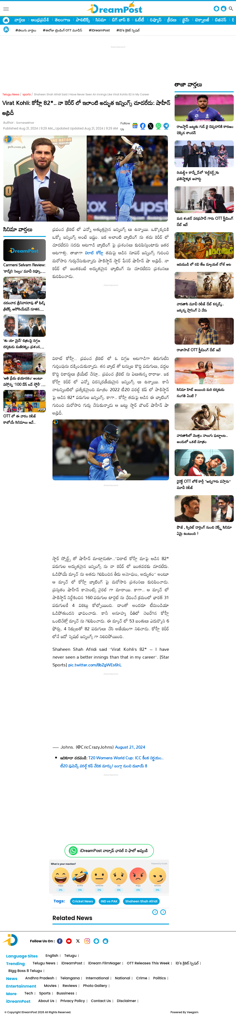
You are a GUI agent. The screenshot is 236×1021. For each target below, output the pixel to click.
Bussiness (65, 993)
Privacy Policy (72, 1001)
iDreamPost (71, 963)
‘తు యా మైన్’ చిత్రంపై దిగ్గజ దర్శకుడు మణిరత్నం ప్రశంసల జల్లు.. (22, 343)
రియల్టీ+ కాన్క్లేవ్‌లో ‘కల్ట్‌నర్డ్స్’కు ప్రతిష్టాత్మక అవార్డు (198, 175)
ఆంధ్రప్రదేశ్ (40, 19)
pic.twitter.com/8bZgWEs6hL (94, 665)
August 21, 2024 (130, 747)
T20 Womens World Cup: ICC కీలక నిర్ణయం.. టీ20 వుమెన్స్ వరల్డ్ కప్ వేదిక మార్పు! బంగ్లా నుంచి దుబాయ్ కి (111, 762)
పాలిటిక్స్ (83, 19)
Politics (159, 978)
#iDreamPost (99, 30)
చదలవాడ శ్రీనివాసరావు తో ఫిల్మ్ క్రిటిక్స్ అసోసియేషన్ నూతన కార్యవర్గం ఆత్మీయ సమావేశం (24, 306)
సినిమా (101, 19)
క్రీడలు (172, 19)
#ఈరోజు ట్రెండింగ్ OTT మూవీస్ (62, 30)
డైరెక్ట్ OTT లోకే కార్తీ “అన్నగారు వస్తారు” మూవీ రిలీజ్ (204, 484)
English (52, 955)
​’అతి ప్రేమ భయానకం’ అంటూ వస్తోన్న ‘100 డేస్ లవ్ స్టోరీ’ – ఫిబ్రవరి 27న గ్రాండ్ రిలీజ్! (23, 381)
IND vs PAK (109, 901)
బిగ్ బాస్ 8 (120, 19)
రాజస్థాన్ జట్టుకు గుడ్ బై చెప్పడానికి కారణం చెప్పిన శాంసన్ (205, 129)
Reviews (70, 985)
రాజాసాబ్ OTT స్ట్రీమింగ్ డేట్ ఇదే (199, 349)
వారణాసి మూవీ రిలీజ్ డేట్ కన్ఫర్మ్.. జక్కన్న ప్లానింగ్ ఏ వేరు (200, 307)
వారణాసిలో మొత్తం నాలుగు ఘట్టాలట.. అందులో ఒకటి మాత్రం (202, 438)
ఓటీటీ (139, 19)
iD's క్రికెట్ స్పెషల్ (187, 963)
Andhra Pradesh (39, 978)
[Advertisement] (118, 59)
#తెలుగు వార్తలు (25, 30)
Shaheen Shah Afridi (141, 901)
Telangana (70, 978)
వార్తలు (20, 19)
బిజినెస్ (220, 19)
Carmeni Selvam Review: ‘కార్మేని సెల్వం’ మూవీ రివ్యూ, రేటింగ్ (24, 268)
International (97, 978)
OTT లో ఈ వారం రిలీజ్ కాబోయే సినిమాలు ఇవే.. (19, 419)
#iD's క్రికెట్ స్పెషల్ (128, 30)
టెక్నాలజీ (202, 19)
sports (27, 94)
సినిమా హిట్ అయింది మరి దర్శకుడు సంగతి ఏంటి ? (200, 392)
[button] (163, 912)
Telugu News (10, 94)
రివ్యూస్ (155, 19)
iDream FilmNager (104, 963)
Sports (44, 993)
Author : (18, 122)
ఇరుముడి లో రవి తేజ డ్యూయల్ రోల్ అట (204, 264)
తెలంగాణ (62, 19)
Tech (28, 993)
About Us (46, 1001)
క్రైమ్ (185, 19)
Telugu (70, 955)
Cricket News (82, 901)
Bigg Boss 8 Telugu (25, 971)
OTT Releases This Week (148, 963)
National (122, 978)
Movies (50, 985)
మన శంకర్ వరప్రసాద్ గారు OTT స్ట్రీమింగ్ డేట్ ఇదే (205, 221)
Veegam (192, 1012)
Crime (141, 978)
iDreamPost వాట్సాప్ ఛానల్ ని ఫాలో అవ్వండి (114, 850)
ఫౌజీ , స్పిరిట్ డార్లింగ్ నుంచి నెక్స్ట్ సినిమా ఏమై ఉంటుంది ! (204, 530)
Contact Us (101, 1001)
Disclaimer (126, 1001)
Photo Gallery (95, 985)
